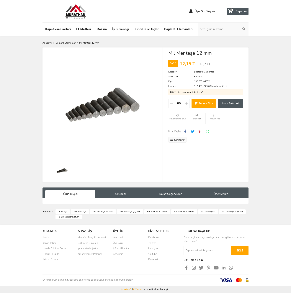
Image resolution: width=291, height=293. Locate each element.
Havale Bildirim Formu (54, 248)
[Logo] (72, 11)
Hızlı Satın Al (230, 103)
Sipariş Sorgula (50, 254)
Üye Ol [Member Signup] (199, 11)
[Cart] (238, 11)
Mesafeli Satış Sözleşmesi (92, 237)
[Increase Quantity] (186, 103)
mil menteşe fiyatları (68, 216)
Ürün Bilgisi (70, 194)
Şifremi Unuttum (121, 248)
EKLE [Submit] (239, 250)
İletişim (46, 237)
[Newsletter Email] (207, 250)
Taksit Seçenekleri (170, 194)
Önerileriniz (221, 194)
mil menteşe (80, 211)
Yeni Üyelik (119, 237)
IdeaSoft (126, 289)
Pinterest (153, 259)
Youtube (152, 254)
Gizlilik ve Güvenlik (88, 243)
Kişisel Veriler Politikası (90, 254)
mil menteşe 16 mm (184, 211)
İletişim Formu (50, 259)
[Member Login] (191, 11)
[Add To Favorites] (177, 118)
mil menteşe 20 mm (103, 211)
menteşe (62, 211)
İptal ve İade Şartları (88, 248)
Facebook (153, 237)
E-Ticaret (137, 289)
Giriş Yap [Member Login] (211, 11)
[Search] (223, 29)
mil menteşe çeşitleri (130, 211)
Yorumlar (120, 194)
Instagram (153, 248)
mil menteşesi (208, 211)
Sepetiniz (118, 254)
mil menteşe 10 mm (157, 211)
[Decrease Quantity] (171, 103)
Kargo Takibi (49, 243)
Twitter (152, 243)
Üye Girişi (118, 243)
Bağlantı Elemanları (204, 71)
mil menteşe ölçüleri (232, 211)
